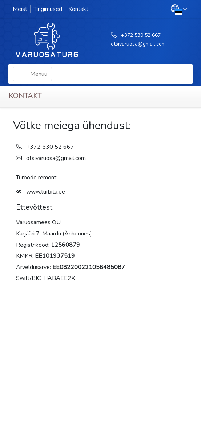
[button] (179, 9)
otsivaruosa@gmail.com (138, 43)
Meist (20, 9)
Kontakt (78, 9)
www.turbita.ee (45, 192)
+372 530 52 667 (141, 35)
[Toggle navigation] (32, 74)
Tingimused (47, 9)
